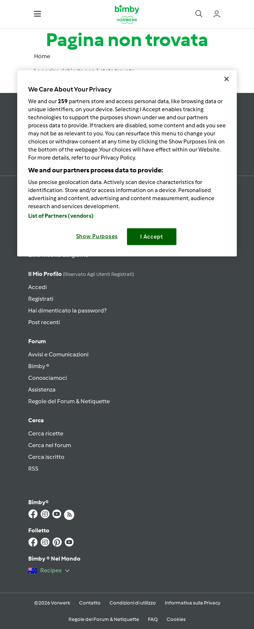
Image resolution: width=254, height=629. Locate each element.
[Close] (226, 79)
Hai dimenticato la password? (67, 310)
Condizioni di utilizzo (132, 603)
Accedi (37, 287)
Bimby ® (38, 366)
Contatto (90, 603)
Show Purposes (97, 236)
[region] (127, 163)
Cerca (36, 420)
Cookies (176, 619)
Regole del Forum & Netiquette (69, 401)
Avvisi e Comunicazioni (58, 354)
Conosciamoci (47, 377)
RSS (33, 468)
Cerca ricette (45, 433)
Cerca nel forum (49, 445)
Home (42, 56)
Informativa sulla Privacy (192, 603)
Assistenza (42, 389)
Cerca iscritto (46, 456)
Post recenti (44, 322)
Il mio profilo (81, 273)
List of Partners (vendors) (61, 215)
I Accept (151, 236)
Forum (37, 341)
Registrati (40, 298)
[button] (37, 14)
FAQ (153, 619)
